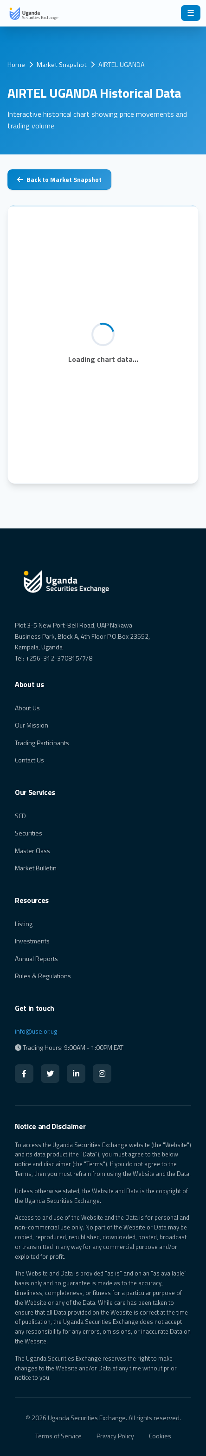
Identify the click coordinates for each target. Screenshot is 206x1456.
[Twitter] (50, 1073)
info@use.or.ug (36, 1031)
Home (16, 65)
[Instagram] (102, 1073)
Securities (28, 833)
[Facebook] (24, 1073)
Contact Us (29, 760)
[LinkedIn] (76, 1073)
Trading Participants (42, 743)
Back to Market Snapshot (59, 179)
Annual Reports (36, 958)
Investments (32, 941)
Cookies (160, 1436)
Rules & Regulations (43, 976)
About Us (27, 708)
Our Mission (31, 725)
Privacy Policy (115, 1436)
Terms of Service (58, 1436)
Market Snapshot (62, 65)
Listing (23, 923)
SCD (20, 816)
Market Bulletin (36, 868)
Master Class (32, 850)
